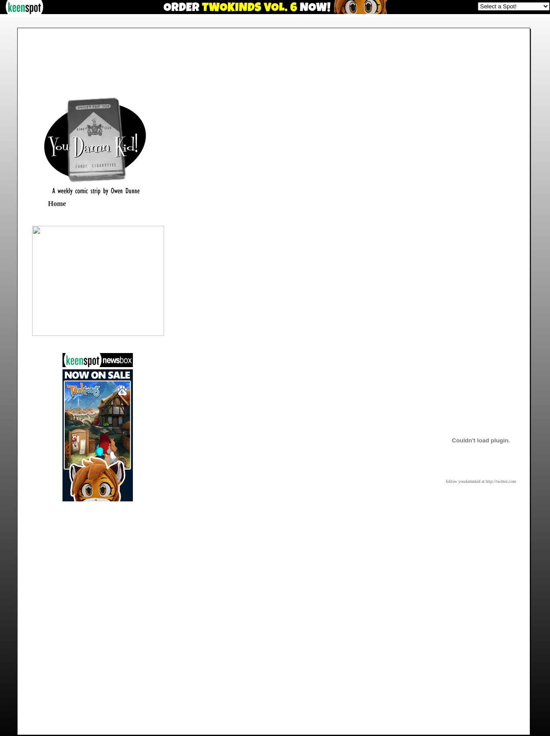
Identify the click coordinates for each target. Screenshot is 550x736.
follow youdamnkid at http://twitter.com (481, 481)
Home (57, 203)
